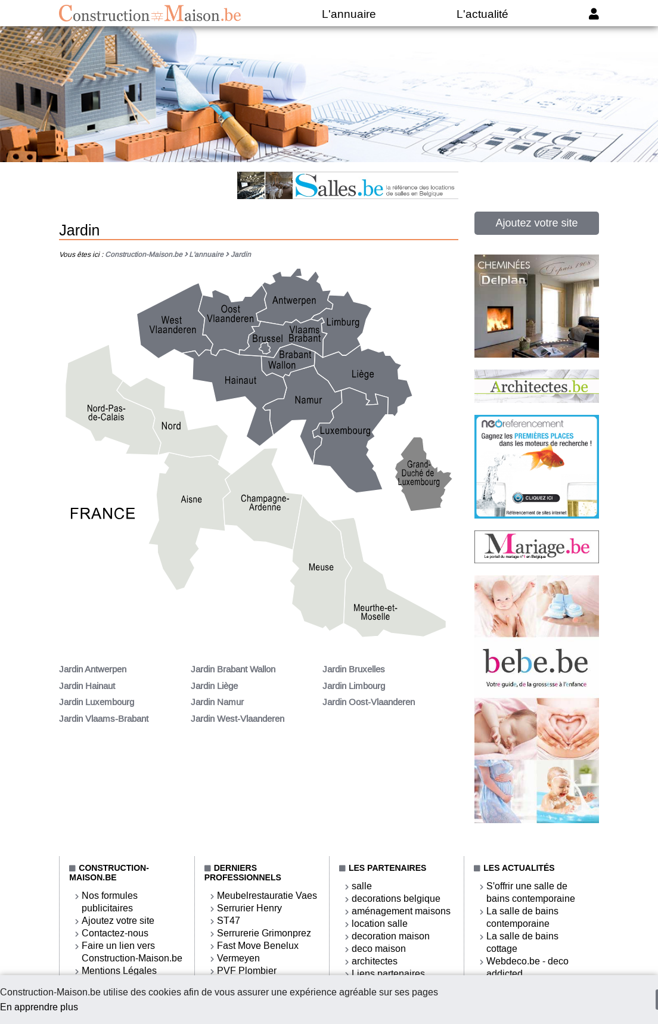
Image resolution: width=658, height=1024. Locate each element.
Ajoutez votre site (536, 223)
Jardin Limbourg (353, 686)
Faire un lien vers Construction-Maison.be (132, 951)
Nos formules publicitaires (110, 901)
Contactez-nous (115, 933)
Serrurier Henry (249, 908)
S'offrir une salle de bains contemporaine (530, 892)
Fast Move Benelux (258, 945)
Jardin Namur (217, 702)
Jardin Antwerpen (92, 669)
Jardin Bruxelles (353, 669)
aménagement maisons (401, 911)
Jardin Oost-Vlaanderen (368, 702)
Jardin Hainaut (87, 686)
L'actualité (482, 14)
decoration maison (391, 936)
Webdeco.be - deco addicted (527, 967)
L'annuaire (349, 14)
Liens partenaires (388, 973)
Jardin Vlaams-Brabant (103, 719)
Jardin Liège (214, 686)
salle (362, 886)
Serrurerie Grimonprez (264, 933)
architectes (375, 961)
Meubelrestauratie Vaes (267, 895)
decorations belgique (396, 898)
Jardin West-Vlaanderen (237, 719)
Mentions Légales (119, 970)
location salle (380, 923)
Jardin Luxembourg (96, 702)
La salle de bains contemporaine (522, 917)
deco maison (379, 948)
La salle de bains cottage (522, 942)
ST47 (228, 920)
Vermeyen (238, 958)
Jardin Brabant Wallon (233, 669)
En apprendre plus (39, 1007)
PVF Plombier (247, 970)
